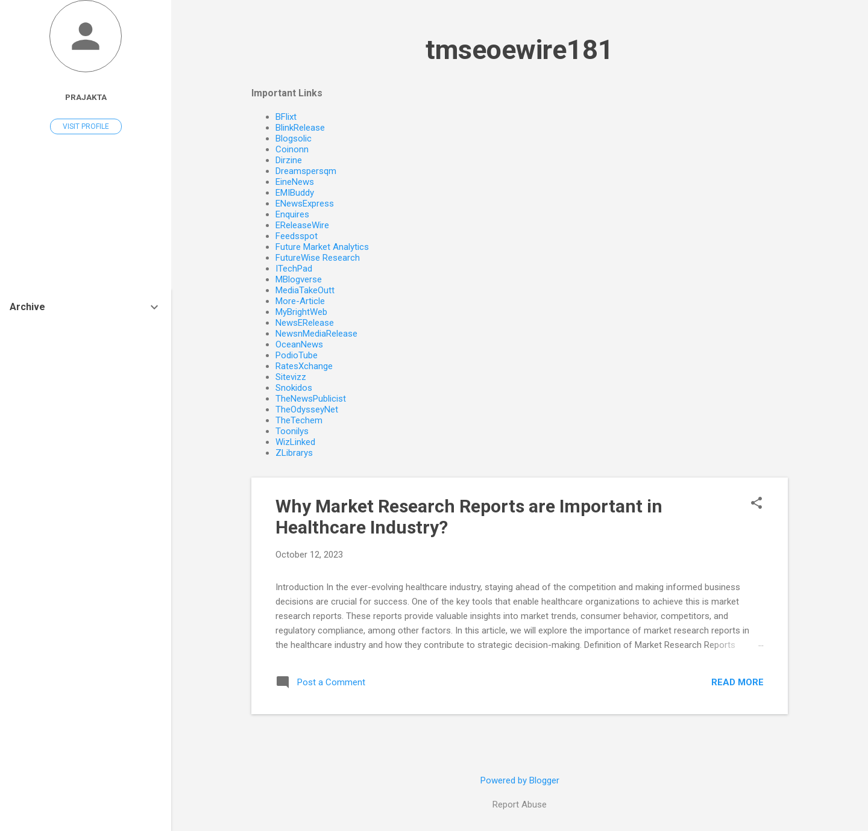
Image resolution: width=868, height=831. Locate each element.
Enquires (292, 214)
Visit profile (86, 126)
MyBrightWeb (301, 312)
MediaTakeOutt (305, 290)
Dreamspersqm (305, 171)
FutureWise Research (317, 257)
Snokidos (293, 387)
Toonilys (292, 431)
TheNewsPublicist (310, 398)
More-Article (300, 301)
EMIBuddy (294, 192)
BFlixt (286, 116)
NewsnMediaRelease (316, 333)
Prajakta (86, 97)
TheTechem (298, 420)
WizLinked (295, 442)
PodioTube (296, 355)
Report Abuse (519, 804)
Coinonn (292, 149)
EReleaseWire (302, 225)
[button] (756, 504)
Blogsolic (293, 138)
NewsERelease (304, 322)
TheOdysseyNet (306, 409)
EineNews (294, 181)
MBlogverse (298, 279)
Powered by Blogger (519, 780)
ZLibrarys (294, 452)
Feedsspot (296, 236)
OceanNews (299, 344)
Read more (737, 682)
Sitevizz (290, 377)
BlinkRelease (300, 127)
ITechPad (293, 268)
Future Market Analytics (322, 246)
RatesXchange (304, 366)
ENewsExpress (304, 203)
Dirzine (288, 160)
